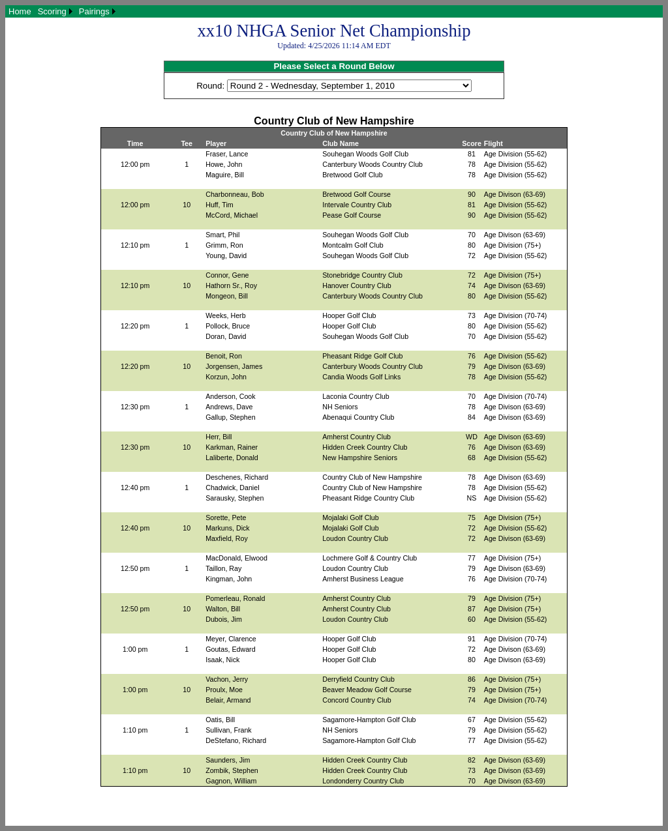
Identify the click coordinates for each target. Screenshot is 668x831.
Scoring (52, 11)
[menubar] (62, 11)
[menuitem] (20, 11)
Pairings (94, 11)
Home (19, 11)
